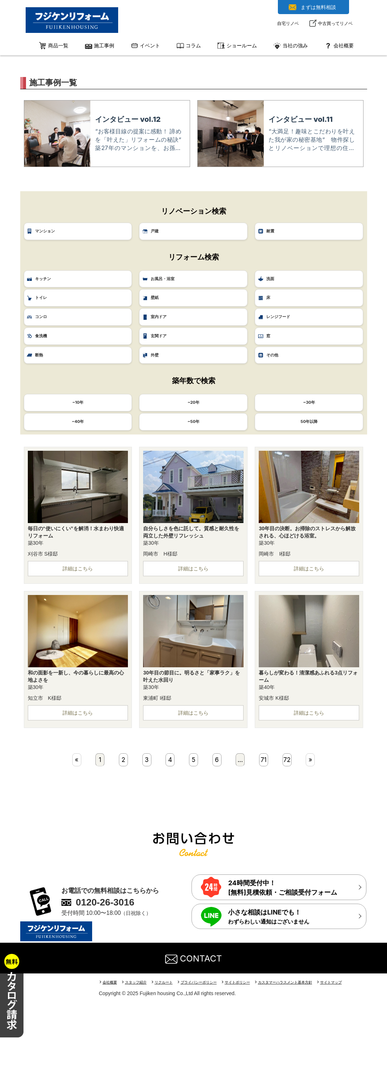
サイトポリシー (249, 1069)
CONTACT (194, 1045)
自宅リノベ (288, 23)
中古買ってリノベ (335, 23)
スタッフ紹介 (139, 1069)
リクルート (169, 1069)
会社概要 (111, 1069)
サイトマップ (352, 1069)
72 (286, 846)
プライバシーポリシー (207, 1069)
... (242, 846)
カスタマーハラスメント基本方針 (301, 1069)
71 (264, 846)
